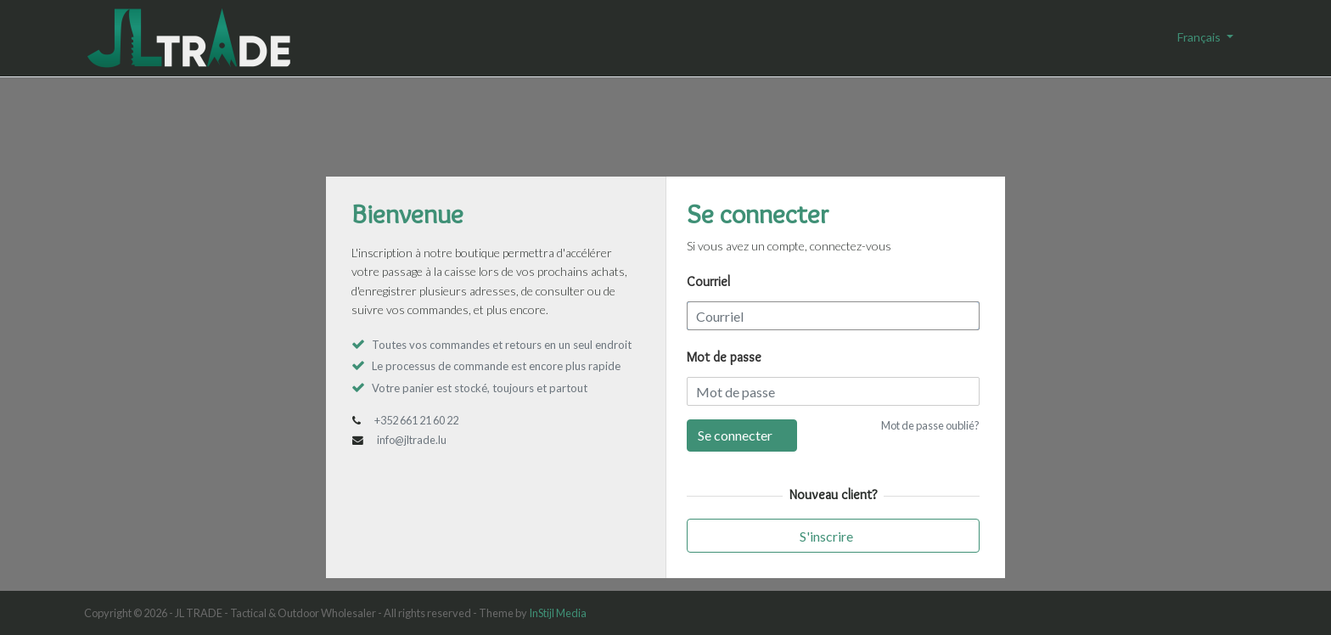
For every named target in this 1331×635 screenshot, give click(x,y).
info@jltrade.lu (411, 440)
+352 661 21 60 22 (416, 420)
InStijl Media (558, 613)
